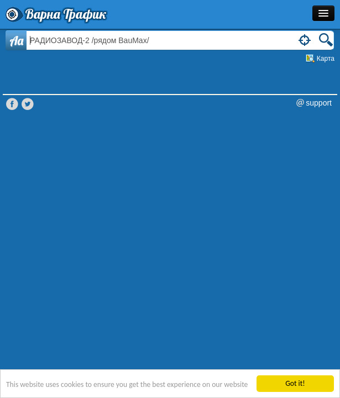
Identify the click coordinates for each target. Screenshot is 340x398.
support (319, 102)
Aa (16, 40)
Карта (325, 58)
